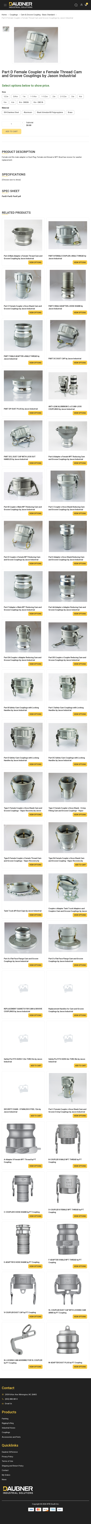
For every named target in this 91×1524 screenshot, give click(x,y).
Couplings (14, 15)
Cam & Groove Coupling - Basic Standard (38, 15)
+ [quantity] (22, 123)
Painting (5, 1418)
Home (4, 15)
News (4, 1479)
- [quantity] (22, 125)
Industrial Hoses (8, 1428)
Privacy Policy (7, 1456)
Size (4, 92)
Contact (5, 1470)
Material (5, 108)
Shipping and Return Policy (12, 1466)
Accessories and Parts (11, 1437)
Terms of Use (7, 1461)
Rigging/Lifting (8, 1423)
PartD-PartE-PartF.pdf (11, 196)
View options (35, 262)
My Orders (6, 1475)
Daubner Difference (10, 1452)
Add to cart (12, 131)
